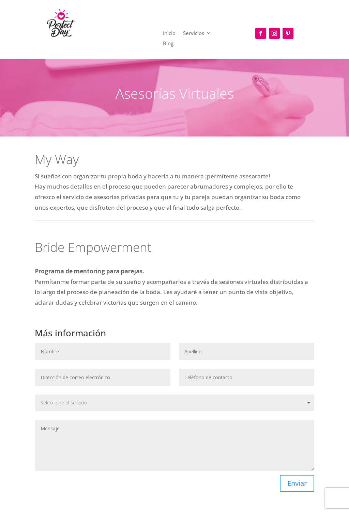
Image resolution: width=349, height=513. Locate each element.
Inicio (169, 33)
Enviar (297, 483)
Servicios (193, 33)
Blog (168, 44)
